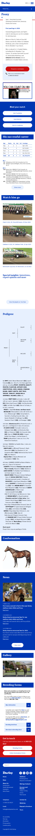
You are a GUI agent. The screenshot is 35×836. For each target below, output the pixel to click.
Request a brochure (26, 806)
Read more (5, 610)
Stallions (22, 777)
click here (24, 717)
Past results (23, 794)
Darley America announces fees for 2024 (15, 630)
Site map (5, 819)
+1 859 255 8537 (13, 75)
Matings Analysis (25, 784)
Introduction (6, 785)
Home (4, 777)
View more (17, 645)
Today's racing (23, 790)
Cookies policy (7, 825)
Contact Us (23, 800)
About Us (5, 783)
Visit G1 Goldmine (17, 125)
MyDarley (23, 803)
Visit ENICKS (17, 119)
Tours (21, 810)
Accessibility (6, 817)
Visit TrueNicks (17, 113)
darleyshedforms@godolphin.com (16, 720)
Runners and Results (24, 788)
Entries (21, 792)
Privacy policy (6, 823)
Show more (17, 187)
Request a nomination (17, 69)
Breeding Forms (17, 748)
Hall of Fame (6, 791)
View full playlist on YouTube (17, 302)
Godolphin (6, 789)
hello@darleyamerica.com (10, 809)
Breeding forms (24, 778)
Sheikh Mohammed (8, 787)
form (23, 710)
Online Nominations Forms (17, 753)
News (4, 780)
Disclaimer (6, 821)
